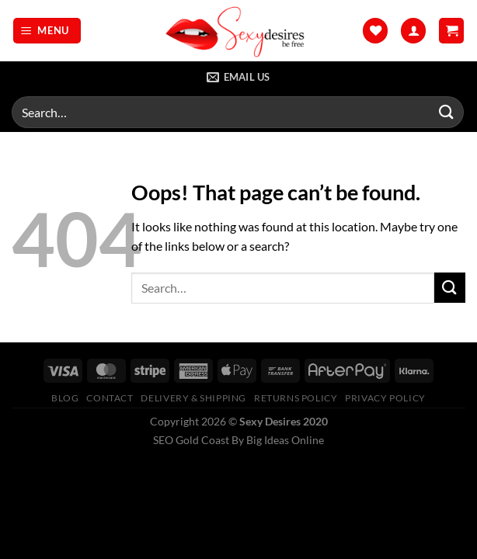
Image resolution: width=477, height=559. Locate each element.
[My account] (413, 30)
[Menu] (47, 30)
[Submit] (446, 112)
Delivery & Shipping (193, 398)
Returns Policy (296, 398)
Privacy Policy (385, 398)
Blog (64, 398)
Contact (109, 398)
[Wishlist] (375, 30)
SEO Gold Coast (191, 439)
